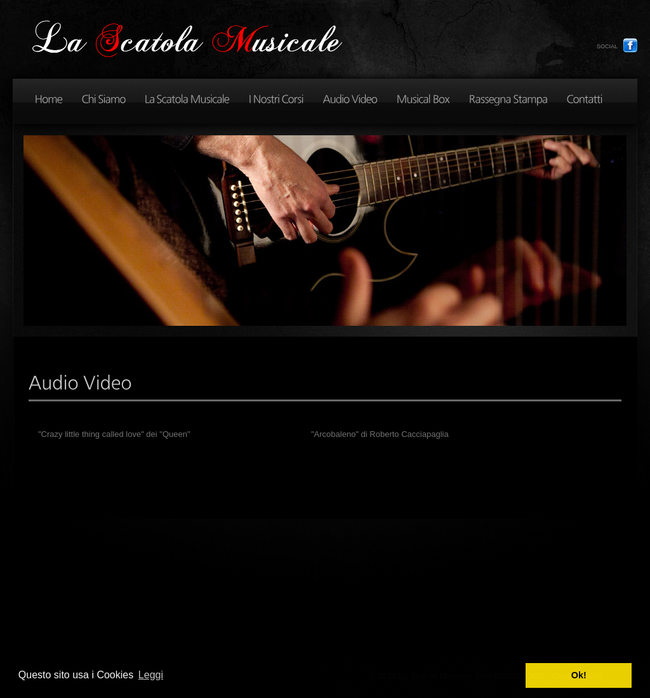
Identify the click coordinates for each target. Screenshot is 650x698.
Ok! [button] (579, 675)
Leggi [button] (150, 674)
